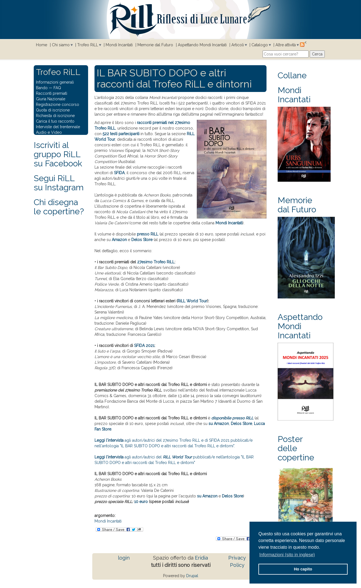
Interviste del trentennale (58, 127)
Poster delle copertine (296, 448)
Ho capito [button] (303, 569)
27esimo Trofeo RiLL (156, 262)
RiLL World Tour (192, 301)
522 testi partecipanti (121, 134)
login (124, 558)
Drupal (192, 576)
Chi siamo (61, 45)
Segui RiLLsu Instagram (59, 182)
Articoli (237, 45)
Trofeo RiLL (87, 45)
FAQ (57, 88)
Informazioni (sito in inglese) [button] (287, 554)
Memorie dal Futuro (155, 45)
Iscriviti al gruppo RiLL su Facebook (58, 154)
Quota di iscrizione (53, 110)
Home (41, 45)
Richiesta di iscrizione (55, 115)
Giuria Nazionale (50, 99)
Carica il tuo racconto (55, 121)
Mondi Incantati (119, 45)
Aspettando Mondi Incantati (202, 45)
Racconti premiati (51, 93)
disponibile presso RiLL (232, 418)
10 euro (141, 501)
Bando (42, 88)
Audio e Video (49, 132)
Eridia (201, 558)
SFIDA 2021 (144, 345)
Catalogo (259, 45)
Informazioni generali (55, 82)
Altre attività (285, 45)
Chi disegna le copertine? (59, 206)
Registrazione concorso (57, 104)
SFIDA (119, 173)
